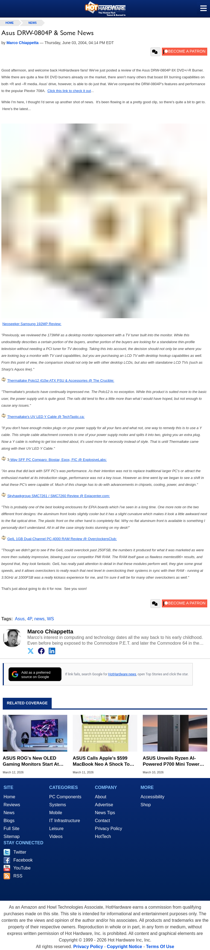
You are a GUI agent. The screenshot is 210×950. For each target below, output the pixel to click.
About (100, 796)
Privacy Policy (108, 828)
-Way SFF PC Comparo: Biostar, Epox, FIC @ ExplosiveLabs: (58, 460)
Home (9, 796)
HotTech (103, 836)
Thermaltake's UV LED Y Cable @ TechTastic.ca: (45, 417)
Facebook (23, 860)
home (9, 22)
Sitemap (12, 836)
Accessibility (152, 796)
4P (29, 618)
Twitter (19, 852)
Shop (146, 804)
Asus (20, 618)
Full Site (11, 828)
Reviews (12, 804)
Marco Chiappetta (50, 631)
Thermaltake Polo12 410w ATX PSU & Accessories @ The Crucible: (60, 380)
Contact (102, 820)
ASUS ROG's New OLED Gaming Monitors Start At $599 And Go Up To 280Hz (31, 761)
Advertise (104, 804)
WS (50, 618)
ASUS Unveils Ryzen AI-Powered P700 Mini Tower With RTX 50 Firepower (171, 761)
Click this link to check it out (69, 91)
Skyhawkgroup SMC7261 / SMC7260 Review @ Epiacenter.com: (58, 496)
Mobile (55, 812)
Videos (56, 836)
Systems (57, 804)
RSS (17, 876)
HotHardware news (122, 674)
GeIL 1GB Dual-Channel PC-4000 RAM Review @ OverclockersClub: (62, 539)
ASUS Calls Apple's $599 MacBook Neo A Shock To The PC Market (101, 761)
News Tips (105, 812)
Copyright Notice (124, 946)
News (32, 22)
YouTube (22, 868)
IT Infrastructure (64, 820)
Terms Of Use (160, 946)
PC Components (65, 796)
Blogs (9, 820)
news (39, 618)
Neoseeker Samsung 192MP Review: (32, 324)
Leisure (56, 828)
